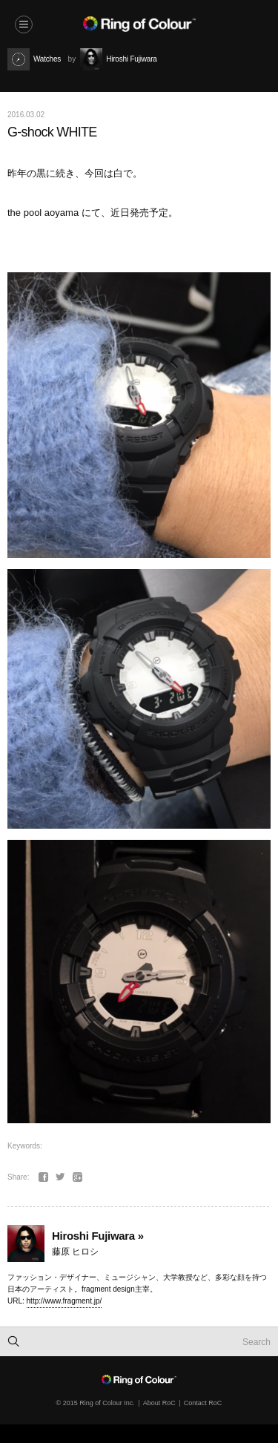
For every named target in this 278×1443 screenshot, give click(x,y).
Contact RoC (203, 1403)
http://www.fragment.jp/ (64, 1301)
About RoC (159, 1403)
